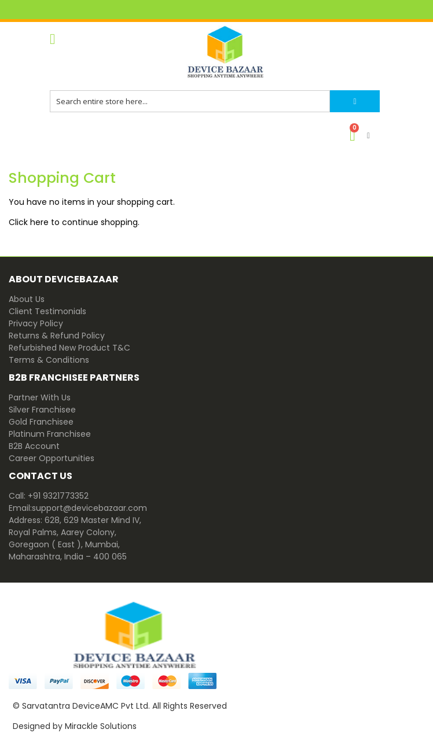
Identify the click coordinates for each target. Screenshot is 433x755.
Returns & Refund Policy (57, 335)
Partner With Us (40, 397)
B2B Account (34, 446)
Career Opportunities (51, 458)
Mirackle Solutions (101, 726)
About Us (27, 299)
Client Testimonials (47, 311)
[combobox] (190, 101)
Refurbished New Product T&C (69, 347)
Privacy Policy (36, 323)
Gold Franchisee (41, 422)
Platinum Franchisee (50, 434)
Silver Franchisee (42, 409)
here (39, 222)
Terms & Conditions (49, 360)
